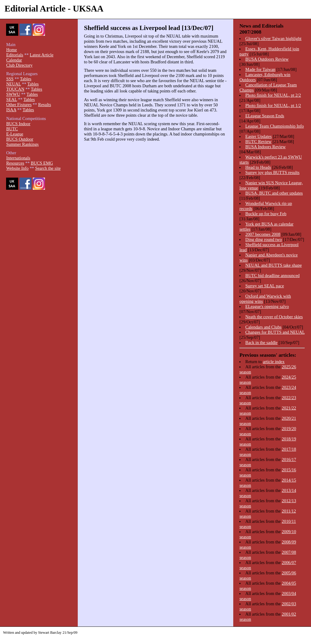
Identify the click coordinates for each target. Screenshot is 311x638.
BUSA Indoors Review (265, 146)
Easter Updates (258, 136)
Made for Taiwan (260, 69)
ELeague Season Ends (264, 115)
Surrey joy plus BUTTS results (272, 172)
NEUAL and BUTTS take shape (273, 265)
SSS (9, 78)
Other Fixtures (19, 104)
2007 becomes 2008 (262, 234)
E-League (14, 134)
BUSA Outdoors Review (267, 59)
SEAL (11, 99)
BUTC (12, 128)
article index (274, 361)
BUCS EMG (42, 163)
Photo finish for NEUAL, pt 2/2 (273, 95)
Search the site (48, 168)
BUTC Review (258, 141)
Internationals (18, 157)
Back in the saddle (261, 342)
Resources (15, 163)
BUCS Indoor (18, 123)
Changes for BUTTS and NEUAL (275, 332)
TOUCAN (15, 89)
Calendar (14, 60)
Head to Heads (258, 167)
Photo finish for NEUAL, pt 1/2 (273, 105)
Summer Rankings (22, 144)
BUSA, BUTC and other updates (274, 193)
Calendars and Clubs (263, 327)
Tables (25, 78)
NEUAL (13, 84)
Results (44, 104)
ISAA (11, 109)
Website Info (17, 168)
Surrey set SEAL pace (264, 285)
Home (11, 49)
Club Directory (19, 65)
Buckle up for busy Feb (265, 213)
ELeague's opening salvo (267, 306)
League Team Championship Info (274, 126)
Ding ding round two (263, 239)
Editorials (14, 54)
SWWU (13, 94)
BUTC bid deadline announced (272, 275)
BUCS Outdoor (19, 139)
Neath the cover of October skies (274, 316)
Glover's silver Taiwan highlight (273, 38)
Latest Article (41, 54)
